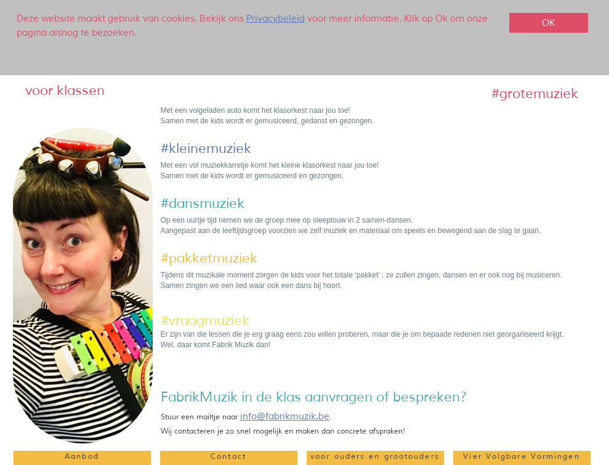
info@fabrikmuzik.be (284, 416)
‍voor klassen (65, 90)
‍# (165, 258)
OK (548, 23)
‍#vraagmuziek (205, 320)
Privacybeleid (275, 19)
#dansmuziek (202, 203)
